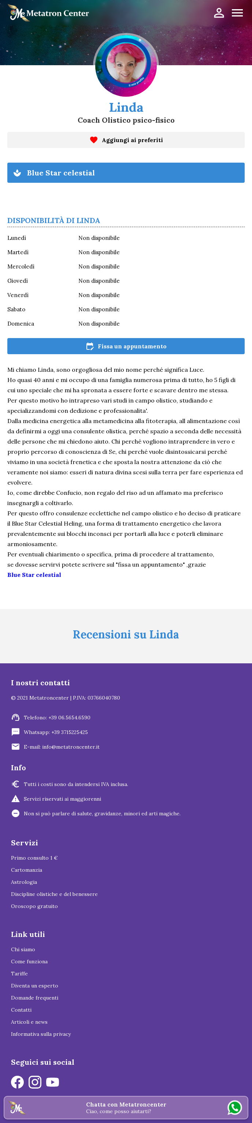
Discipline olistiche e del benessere (54, 894)
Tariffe (19, 973)
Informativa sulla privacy (41, 1034)
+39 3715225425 (69, 732)
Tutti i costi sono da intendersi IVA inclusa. (76, 784)
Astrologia (24, 882)
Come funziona (29, 961)
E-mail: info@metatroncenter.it (62, 747)
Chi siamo (23, 949)
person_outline (219, 12)
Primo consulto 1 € (34, 858)
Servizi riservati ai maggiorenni (62, 799)
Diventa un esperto (34, 985)
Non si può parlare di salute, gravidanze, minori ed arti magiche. (102, 813)
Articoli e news (29, 1022)
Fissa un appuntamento (126, 346)
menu (237, 12)
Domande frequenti (34, 997)
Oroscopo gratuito (34, 906)
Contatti (21, 1010)
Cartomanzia (26, 870)
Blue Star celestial (34, 574)
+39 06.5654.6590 (69, 717)
